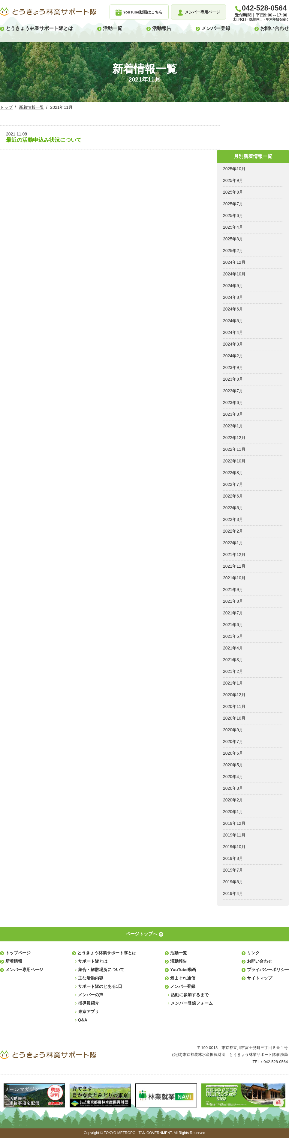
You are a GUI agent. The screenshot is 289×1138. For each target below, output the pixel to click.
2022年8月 (233, 472)
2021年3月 (233, 659)
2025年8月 (233, 192)
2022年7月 (233, 484)
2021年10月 (234, 577)
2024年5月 (233, 320)
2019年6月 (233, 881)
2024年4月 (233, 332)
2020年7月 (233, 741)
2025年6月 (233, 215)
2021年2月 (233, 671)
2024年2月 (233, 355)
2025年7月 (233, 203)
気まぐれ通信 (182, 978)
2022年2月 (233, 531)
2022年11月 (234, 449)
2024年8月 (233, 297)
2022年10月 (234, 461)
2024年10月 (234, 274)
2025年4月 (233, 227)
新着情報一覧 (31, 107)
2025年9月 (233, 180)
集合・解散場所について (101, 969)
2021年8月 (233, 601)
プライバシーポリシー (268, 969)
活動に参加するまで (190, 994)
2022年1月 (233, 542)
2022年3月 (233, 519)
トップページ (18, 952)
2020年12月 (234, 694)
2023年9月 (233, 367)
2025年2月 (233, 250)
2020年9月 (233, 729)
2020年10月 (234, 718)
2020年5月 (233, 764)
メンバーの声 (90, 994)
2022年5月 (233, 507)
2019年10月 (234, 846)
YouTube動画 (183, 969)
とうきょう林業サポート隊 (48, 11)
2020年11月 (234, 706)
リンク (253, 952)
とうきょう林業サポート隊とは (39, 28)
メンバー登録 (215, 28)
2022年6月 (233, 496)
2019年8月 (233, 858)
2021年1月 (233, 683)
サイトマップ (259, 978)
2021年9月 (233, 589)
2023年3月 (233, 414)
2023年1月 (233, 425)
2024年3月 (233, 344)
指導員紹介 (88, 1003)
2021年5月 (233, 636)
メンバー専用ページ (24, 969)
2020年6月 (233, 753)
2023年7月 (233, 390)
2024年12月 (234, 262)
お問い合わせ (274, 28)
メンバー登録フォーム (192, 1003)
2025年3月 (233, 238)
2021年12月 (234, 554)
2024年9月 (233, 285)
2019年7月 (233, 870)
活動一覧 (112, 28)
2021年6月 (233, 624)
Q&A (82, 1020)
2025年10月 (234, 168)
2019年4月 (233, 893)
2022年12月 (234, 437)
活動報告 (161, 28)
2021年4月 (233, 648)
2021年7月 (233, 613)
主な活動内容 (90, 978)
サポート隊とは (92, 961)
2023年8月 (233, 379)
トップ (6, 107)
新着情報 (13, 961)
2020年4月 (233, 776)
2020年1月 (233, 811)
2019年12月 (234, 823)
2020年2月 (233, 800)
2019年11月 (234, 835)
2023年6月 (233, 402)
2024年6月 (233, 309)
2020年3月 (233, 788)
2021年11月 (234, 566)
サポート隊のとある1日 (100, 986)
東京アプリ (88, 1011)
